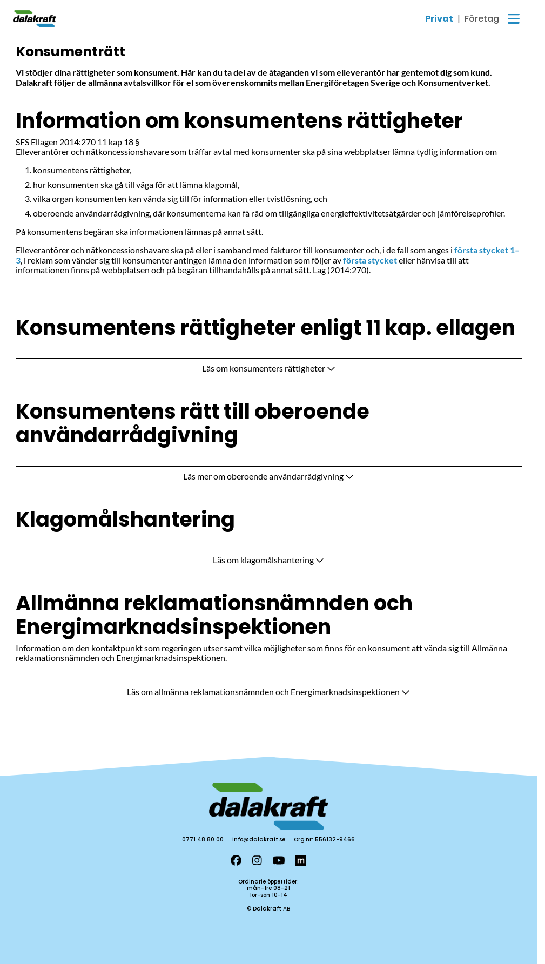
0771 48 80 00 (203, 839)
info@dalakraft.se (258, 839)
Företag (482, 19)
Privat (439, 19)
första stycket (370, 260)
